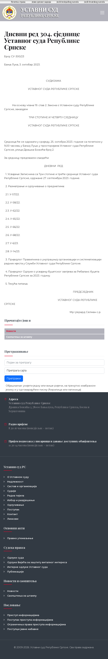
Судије (11, 490)
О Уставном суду (18, 477)
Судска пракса (14, 548)
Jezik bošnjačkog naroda (68, 2)
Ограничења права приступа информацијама (36, 624)
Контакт (12, 514)
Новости (11, 331)
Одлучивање (15, 504)
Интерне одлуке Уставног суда (27, 567)
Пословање (12, 605)
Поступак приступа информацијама (30, 619)
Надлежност (15, 481)
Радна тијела (15, 495)
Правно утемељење (20, 538)
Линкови (12, 518)
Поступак (13, 509)
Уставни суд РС (15, 467)
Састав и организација (22, 486)
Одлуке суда (15, 557)
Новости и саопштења (20, 581)
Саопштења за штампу (19, 337)
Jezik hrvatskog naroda (94, 2)
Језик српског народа (41, 2)
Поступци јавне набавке (23, 629)
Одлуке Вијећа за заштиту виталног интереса (37, 562)
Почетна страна (18, 2)
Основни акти (14, 528)
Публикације (15, 571)
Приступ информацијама (23, 615)
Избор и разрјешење (21, 500)
